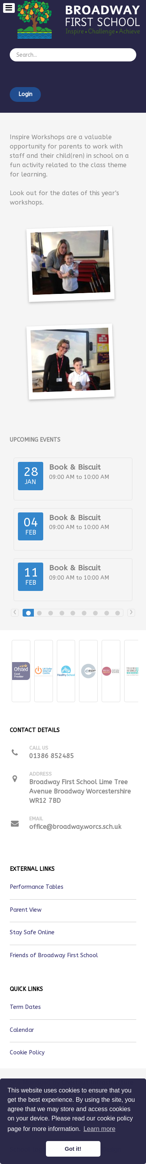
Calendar (22, 1030)
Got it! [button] (73, 1149)
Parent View (26, 910)
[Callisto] (81, 19)
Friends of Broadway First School (54, 955)
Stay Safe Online (32, 932)
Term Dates (25, 1007)
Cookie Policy (27, 1052)
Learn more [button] (99, 1129)
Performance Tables (36, 887)
